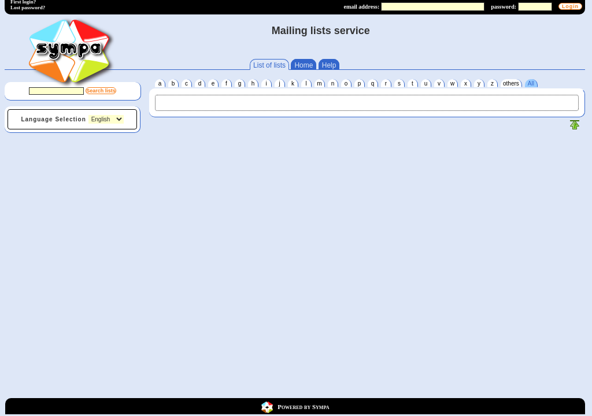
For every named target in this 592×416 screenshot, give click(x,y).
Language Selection (53, 119)
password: (503, 6)
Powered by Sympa (303, 406)
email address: (361, 6)
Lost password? (27, 7)
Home (303, 65)
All (531, 83)
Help (329, 65)
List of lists (269, 65)
